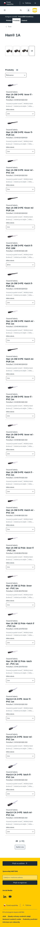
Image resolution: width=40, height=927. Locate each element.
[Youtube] (10, 896)
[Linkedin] (5, 896)
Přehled (9, 20)
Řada (8, 27)
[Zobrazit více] (32, 51)
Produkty (16, 20)
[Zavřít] (35, 3)
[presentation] (26, 3)
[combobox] (14, 75)
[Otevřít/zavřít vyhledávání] (21, 10)
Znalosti (24, 20)
